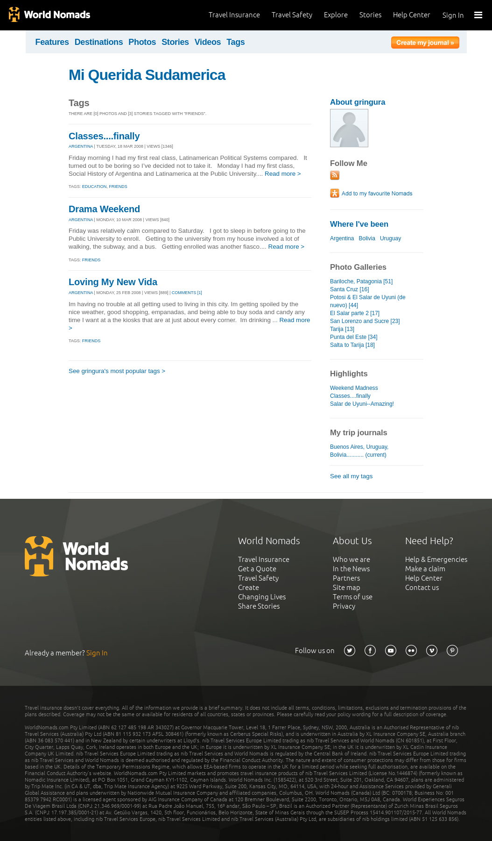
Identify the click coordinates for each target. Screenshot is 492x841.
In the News (351, 569)
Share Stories (259, 606)
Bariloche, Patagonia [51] (361, 281)
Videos (208, 42)
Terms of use (353, 597)
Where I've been (359, 224)
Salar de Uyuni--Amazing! (362, 404)
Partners (346, 578)
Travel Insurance (234, 15)
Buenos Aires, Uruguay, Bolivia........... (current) (359, 451)
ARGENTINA (81, 146)
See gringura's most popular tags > (117, 370)
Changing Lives (262, 597)
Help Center (411, 15)
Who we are (351, 559)
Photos (142, 42)
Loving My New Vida (113, 282)
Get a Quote (257, 569)
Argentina (342, 238)
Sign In (453, 15)
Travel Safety (292, 15)
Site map (346, 587)
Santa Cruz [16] (349, 289)
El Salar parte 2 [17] (355, 313)
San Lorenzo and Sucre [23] (365, 321)
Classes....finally (104, 136)
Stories (370, 15)
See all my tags (351, 476)
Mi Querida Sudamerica (147, 74)
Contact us (422, 587)
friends (118, 186)
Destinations (99, 42)
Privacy (344, 606)
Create (248, 587)
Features (52, 42)
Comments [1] (187, 292)
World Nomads (49, 15)
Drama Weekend (104, 209)
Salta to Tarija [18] (352, 345)
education (94, 186)
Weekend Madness (354, 388)
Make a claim (425, 569)
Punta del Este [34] (354, 337)
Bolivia (366, 238)
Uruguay (390, 238)
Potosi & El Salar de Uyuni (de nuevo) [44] (368, 301)
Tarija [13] (342, 329)
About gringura (357, 102)
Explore (336, 15)
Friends (91, 260)
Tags (235, 42)
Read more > (283, 173)
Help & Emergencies (436, 559)
